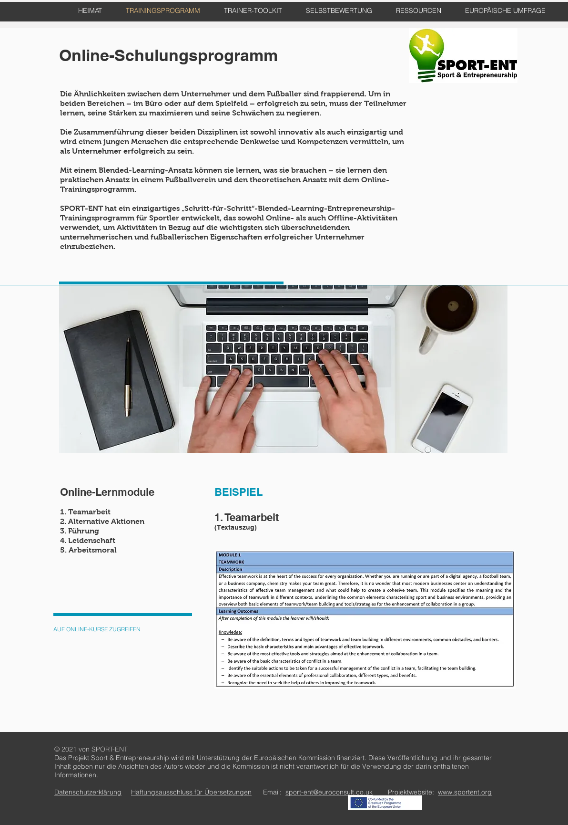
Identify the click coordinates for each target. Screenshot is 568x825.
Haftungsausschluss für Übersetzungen (191, 792)
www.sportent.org (465, 792)
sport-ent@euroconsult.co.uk (329, 792)
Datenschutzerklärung (88, 792)
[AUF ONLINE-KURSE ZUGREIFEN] (97, 629)
